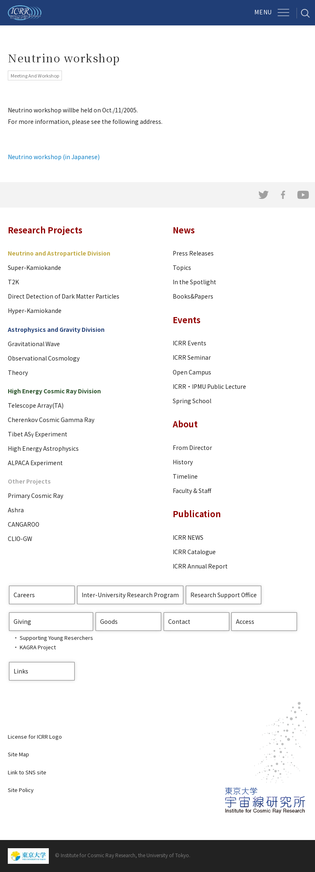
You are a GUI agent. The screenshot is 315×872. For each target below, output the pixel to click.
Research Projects (45, 230)
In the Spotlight (194, 282)
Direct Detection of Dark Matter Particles (63, 296)
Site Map (18, 754)
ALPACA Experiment (35, 463)
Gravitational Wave (34, 344)
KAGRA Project (38, 647)
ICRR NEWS (188, 537)
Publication (197, 514)
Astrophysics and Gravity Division (56, 329)
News (184, 230)
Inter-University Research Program (130, 595)
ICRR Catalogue (194, 552)
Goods (109, 621)
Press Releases (193, 253)
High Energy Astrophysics (43, 448)
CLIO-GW (20, 538)
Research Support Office (223, 595)
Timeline (185, 476)
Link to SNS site (27, 772)
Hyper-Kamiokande (35, 310)
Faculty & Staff (192, 490)
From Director (192, 447)
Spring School (192, 401)
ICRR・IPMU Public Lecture (209, 386)
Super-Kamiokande (34, 267)
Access (245, 621)
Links (21, 671)
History (183, 462)
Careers (24, 595)
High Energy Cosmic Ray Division (54, 391)
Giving (22, 621)
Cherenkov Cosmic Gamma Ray (51, 419)
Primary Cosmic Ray (35, 495)
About (185, 424)
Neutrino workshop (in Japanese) (54, 157)
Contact (179, 621)
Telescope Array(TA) (36, 405)
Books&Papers (193, 296)
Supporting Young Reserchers (56, 637)
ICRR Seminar (192, 357)
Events (187, 320)
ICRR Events (189, 343)
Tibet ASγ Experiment (37, 434)
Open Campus (192, 372)
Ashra (16, 510)
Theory (18, 372)
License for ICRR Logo (35, 736)
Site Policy (21, 790)
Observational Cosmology (44, 358)
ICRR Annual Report (200, 566)
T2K (13, 282)
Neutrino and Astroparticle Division (59, 253)
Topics (182, 267)
